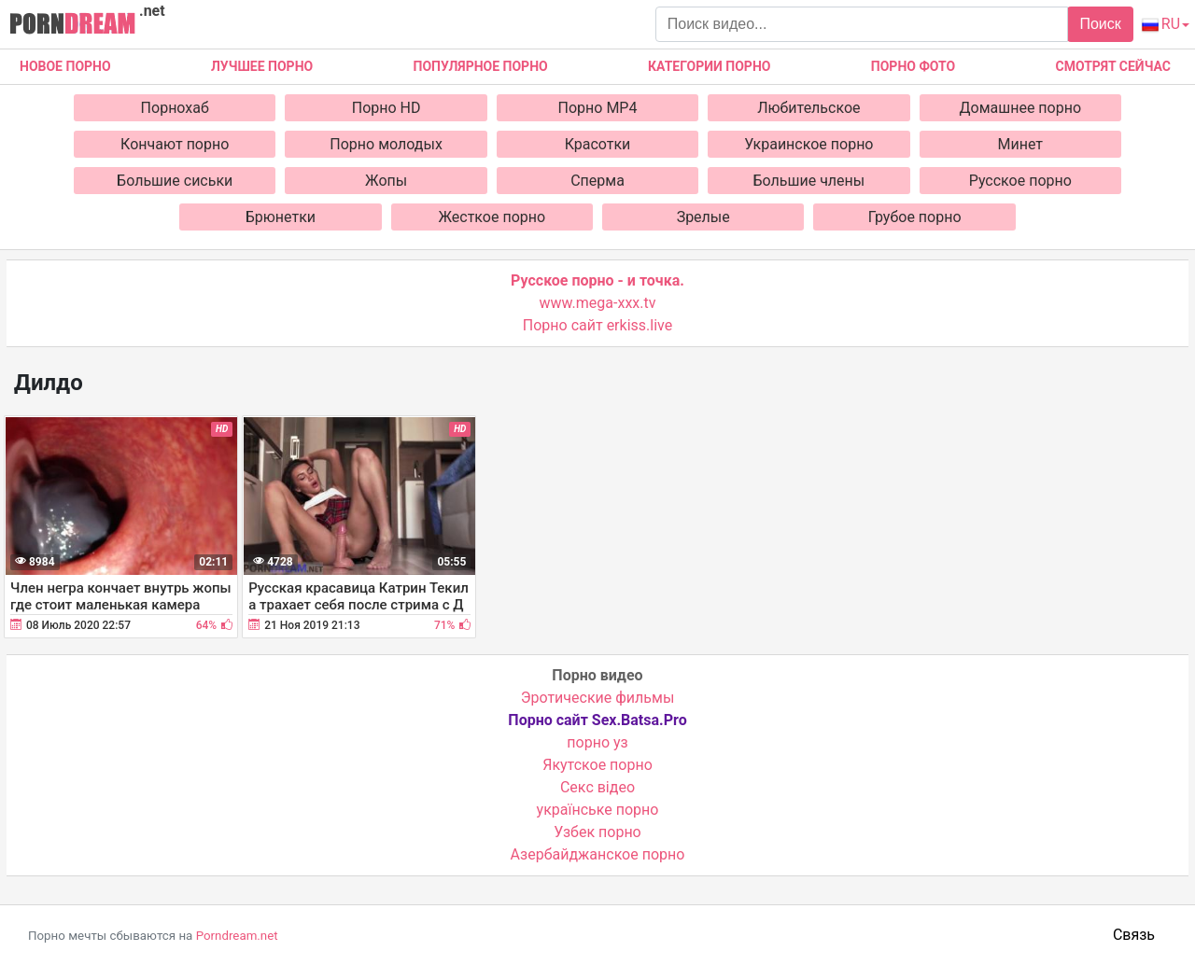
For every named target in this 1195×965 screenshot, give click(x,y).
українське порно (598, 809)
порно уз (597, 742)
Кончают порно (174, 144)
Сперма (597, 180)
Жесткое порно (491, 217)
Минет (1021, 144)
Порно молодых (386, 144)
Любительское (808, 108)
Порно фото (913, 66)
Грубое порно (915, 217)
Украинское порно (808, 144)
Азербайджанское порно (598, 854)
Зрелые (703, 217)
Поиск (1099, 24)
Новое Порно (65, 66)
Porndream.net (237, 936)
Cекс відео (597, 787)
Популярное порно (481, 66)
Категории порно (709, 66)
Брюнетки (281, 217)
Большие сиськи (174, 180)
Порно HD (386, 108)
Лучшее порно (262, 66)
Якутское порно (597, 765)
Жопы (386, 180)
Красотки (598, 144)
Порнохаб (175, 108)
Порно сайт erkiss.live (597, 325)
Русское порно (1020, 180)
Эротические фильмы (598, 697)
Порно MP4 (598, 108)
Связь (1134, 935)
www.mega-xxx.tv (598, 303)
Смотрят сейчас (1113, 66)
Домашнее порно (1021, 108)
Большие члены (809, 180)
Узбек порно (597, 832)
